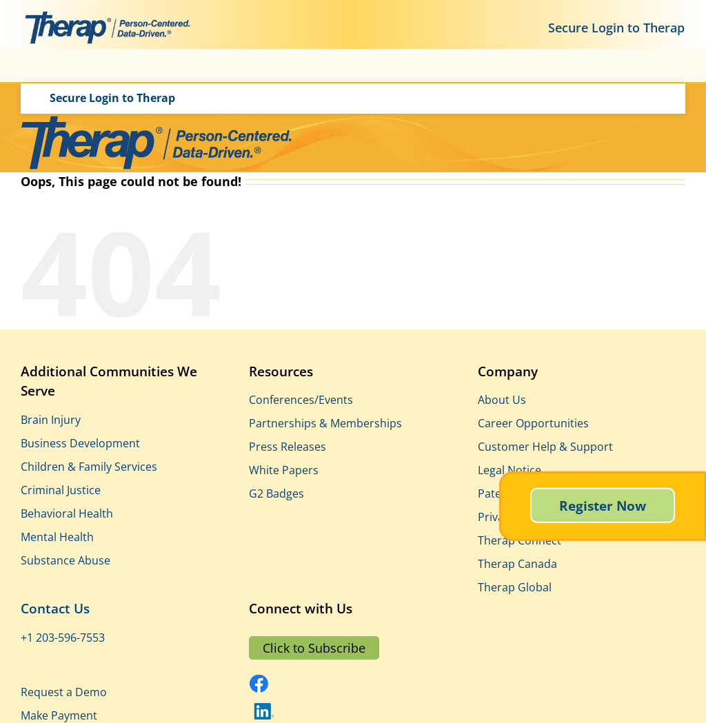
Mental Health (57, 536)
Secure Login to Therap (616, 27)
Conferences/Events (301, 399)
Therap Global (515, 587)
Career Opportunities (533, 423)
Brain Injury (51, 419)
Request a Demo (64, 692)
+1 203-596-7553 (63, 637)
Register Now (602, 505)
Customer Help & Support (545, 446)
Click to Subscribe (314, 648)
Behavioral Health (67, 513)
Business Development (80, 443)
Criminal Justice (61, 490)
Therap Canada (517, 563)
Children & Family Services (89, 466)
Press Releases (287, 446)
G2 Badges (276, 493)
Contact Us (55, 609)
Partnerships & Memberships (325, 423)
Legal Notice (509, 470)
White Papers (284, 470)
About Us (502, 399)
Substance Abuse (65, 560)
